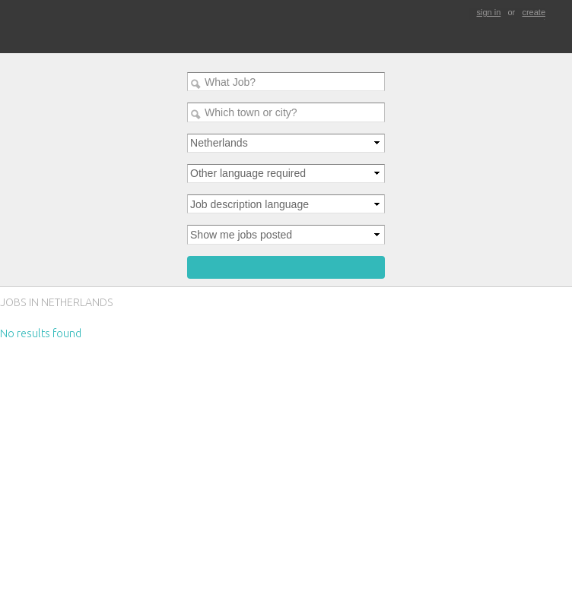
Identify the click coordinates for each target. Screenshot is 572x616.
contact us (20, 559)
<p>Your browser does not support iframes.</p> (286, 389)
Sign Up (1, 521)
